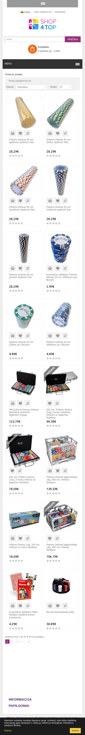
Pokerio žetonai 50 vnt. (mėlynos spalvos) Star (58, 208)
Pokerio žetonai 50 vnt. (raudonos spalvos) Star (22, 208)
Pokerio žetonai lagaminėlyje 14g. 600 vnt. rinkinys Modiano (61, 480)
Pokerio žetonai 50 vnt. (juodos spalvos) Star (21, 276)
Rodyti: (53, 87)
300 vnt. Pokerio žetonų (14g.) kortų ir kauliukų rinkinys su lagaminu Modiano (59, 413)
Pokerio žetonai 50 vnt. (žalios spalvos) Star (58, 141)
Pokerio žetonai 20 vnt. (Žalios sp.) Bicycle (21, 343)
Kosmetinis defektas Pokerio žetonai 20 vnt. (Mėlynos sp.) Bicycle (62, 277)
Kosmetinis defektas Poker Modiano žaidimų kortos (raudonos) (23, 615)
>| (29, 641)
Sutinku (75, 730)
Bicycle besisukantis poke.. (60, 612)
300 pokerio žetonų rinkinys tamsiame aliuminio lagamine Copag (24, 412)
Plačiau (8, 730)
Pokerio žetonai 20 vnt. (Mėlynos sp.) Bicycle (58, 343)
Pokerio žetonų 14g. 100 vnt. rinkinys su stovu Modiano (24, 546)
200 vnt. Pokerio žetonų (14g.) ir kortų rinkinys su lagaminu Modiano (22, 480)
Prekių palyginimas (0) (20, 80)
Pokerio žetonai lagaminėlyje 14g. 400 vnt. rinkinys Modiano (61, 547)
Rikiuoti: (10, 87)
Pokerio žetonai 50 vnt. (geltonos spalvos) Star (21, 141)
